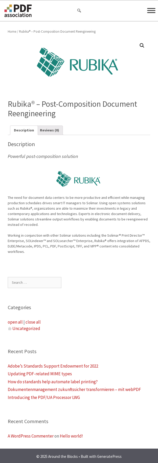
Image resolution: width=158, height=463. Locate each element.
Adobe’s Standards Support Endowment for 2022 (53, 366)
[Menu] (151, 10)
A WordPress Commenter (31, 436)
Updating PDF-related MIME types (40, 374)
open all (15, 322)
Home (12, 31)
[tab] (24, 130)
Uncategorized (26, 328)
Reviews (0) (49, 130)
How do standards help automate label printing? (53, 382)
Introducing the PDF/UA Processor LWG (44, 397)
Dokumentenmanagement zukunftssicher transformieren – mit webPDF (74, 389)
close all (33, 322)
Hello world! (71, 436)
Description (24, 130)
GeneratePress (109, 456)
